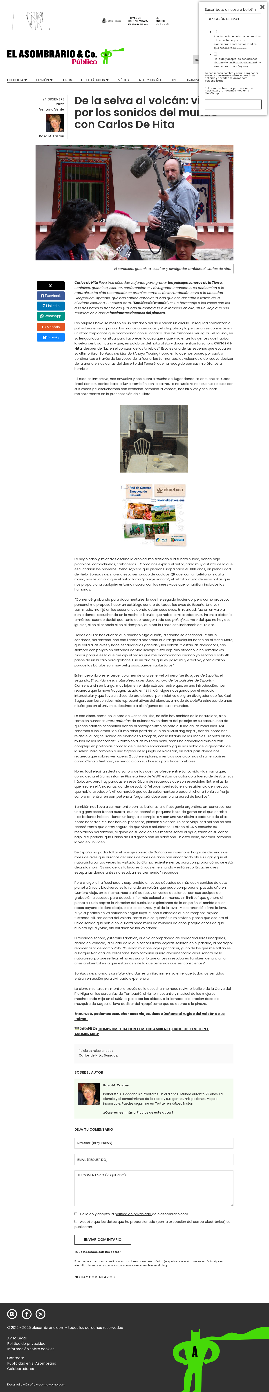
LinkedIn (53, 306)
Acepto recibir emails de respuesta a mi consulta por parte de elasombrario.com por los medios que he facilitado (237, 1316)
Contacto (15, 1358)
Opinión (42, 80)
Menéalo (51, 327)
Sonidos (110, 1055)
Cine (173, 80)
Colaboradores (20, 1368)
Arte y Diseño (150, 80)
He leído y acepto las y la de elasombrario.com (237, 1337)
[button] (65, 56)
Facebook (53, 296)
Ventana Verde (51, 109)
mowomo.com (54, 1384)
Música (124, 80)
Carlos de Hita (90, 1055)
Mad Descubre (227, 80)
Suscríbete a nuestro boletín (230, 1284)
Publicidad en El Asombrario (31, 1363)
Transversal (196, 80)
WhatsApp (53, 316)
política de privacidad (133, 1214)
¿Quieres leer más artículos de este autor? (138, 1112)
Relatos (255, 80)
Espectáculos (93, 80)
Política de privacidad (26, 1343)
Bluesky (51, 337)
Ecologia (15, 80)
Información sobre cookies (30, 1349)
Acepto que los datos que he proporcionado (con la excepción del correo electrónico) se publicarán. (152, 1224)
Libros (67, 80)
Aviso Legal (17, 1338)
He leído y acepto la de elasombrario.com (131, 1214)
